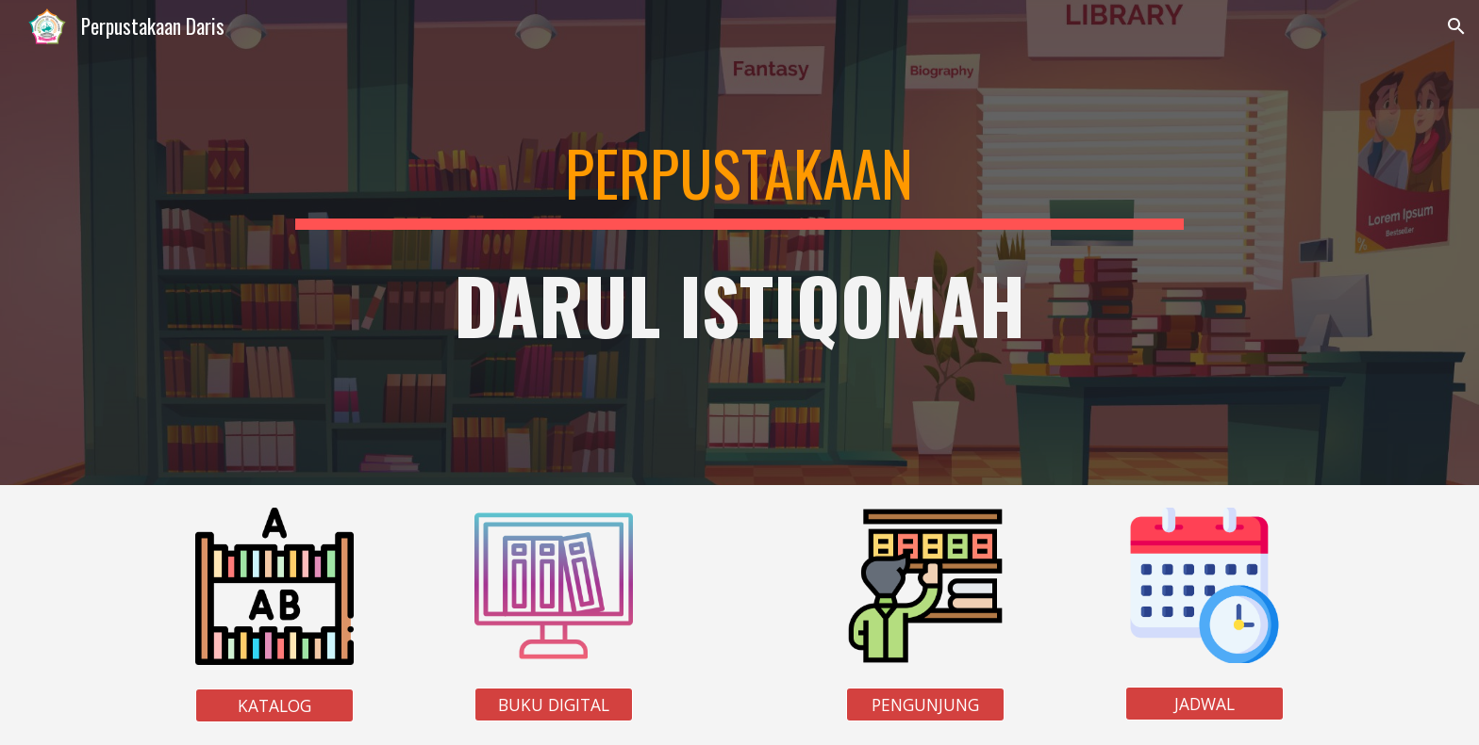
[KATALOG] (274, 706)
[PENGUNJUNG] (925, 705)
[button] (1456, 26)
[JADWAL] (1204, 704)
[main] (739, 242)
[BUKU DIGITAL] (553, 705)
